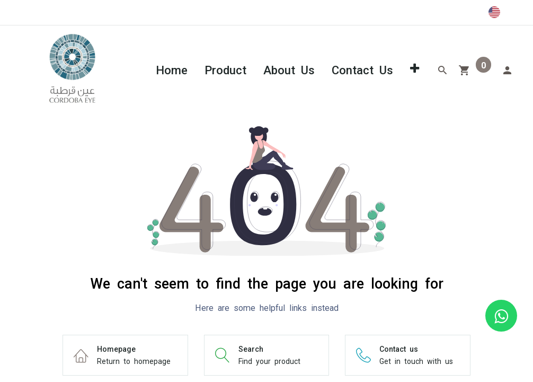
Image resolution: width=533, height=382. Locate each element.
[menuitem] (171, 69)
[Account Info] (507, 69)
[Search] (442, 69)
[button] (415, 69)
